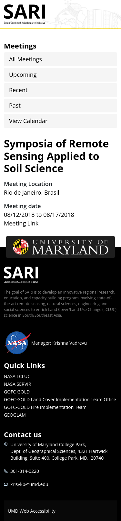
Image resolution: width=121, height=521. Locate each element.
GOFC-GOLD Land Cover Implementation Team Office (60, 399)
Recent (18, 90)
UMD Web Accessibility (31, 511)
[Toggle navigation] (109, 14)
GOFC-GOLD (17, 392)
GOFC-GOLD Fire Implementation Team (45, 407)
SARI (32, 14)
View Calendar (28, 121)
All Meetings (25, 59)
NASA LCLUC (17, 376)
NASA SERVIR (17, 384)
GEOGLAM (15, 415)
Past (15, 105)
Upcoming (23, 74)
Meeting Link (21, 223)
